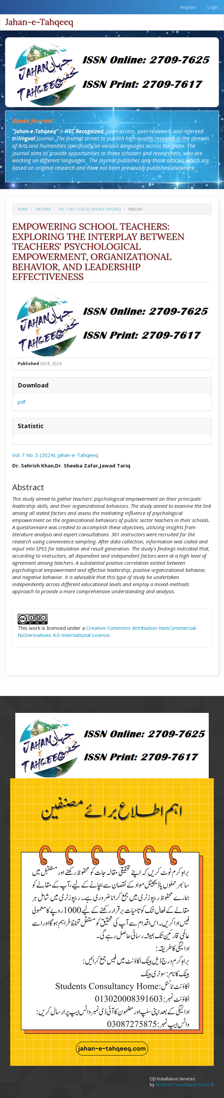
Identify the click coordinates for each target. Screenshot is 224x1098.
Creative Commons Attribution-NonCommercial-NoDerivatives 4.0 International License (108, 631)
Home (23, 209)
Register (188, 7)
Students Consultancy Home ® (184, 1084)
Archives (43, 209)
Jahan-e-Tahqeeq (39, 22)
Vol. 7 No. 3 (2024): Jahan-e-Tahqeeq (89, 209)
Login (212, 7)
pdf (21, 401)
